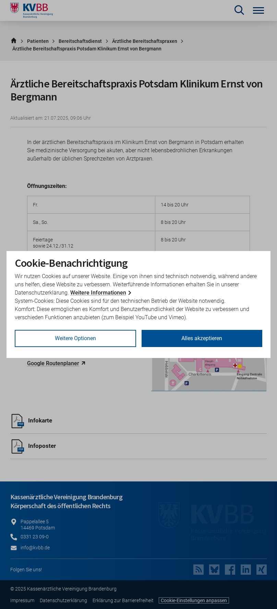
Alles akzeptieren (201, 338)
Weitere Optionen (75, 338)
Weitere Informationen (98, 292)
